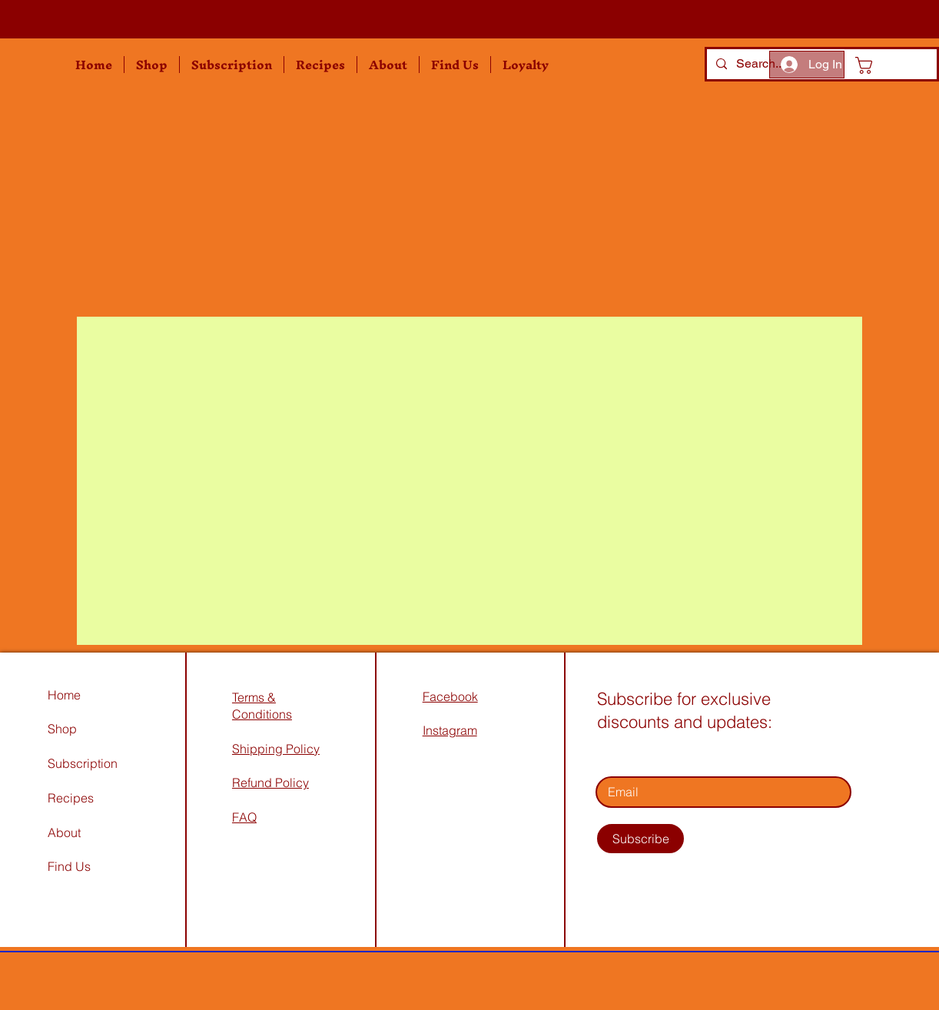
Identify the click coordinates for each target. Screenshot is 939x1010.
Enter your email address (665, 755)
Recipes (71, 798)
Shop (62, 728)
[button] (151, 64)
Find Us (71, 866)
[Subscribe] (640, 838)
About (64, 832)
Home (64, 695)
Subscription (83, 763)
